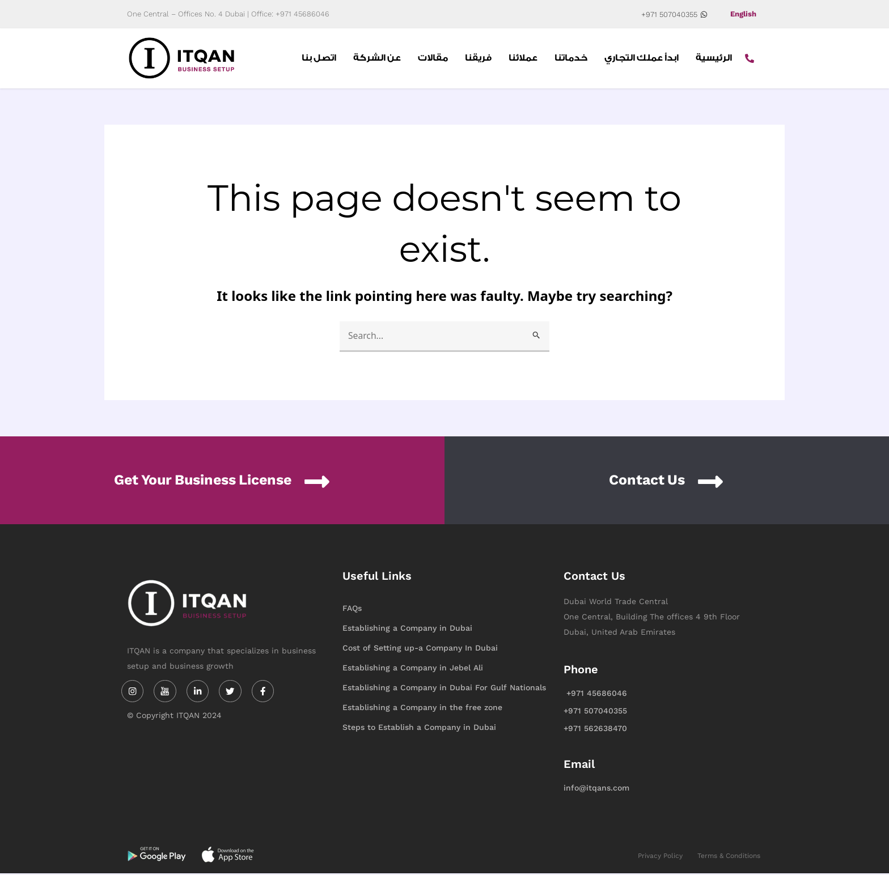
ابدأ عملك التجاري (641, 59)
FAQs (352, 609)
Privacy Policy (660, 857)
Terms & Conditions (728, 857)
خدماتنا (570, 59)
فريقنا (478, 59)
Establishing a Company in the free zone (422, 708)
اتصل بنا (319, 59)
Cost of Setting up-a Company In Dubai (420, 649)
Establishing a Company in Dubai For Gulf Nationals (444, 689)
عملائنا (523, 59)
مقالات (433, 59)
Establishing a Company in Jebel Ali (412, 669)
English (741, 14)
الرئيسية (714, 59)
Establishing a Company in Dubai (407, 629)
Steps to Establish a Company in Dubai (419, 728)
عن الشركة (377, 59)
